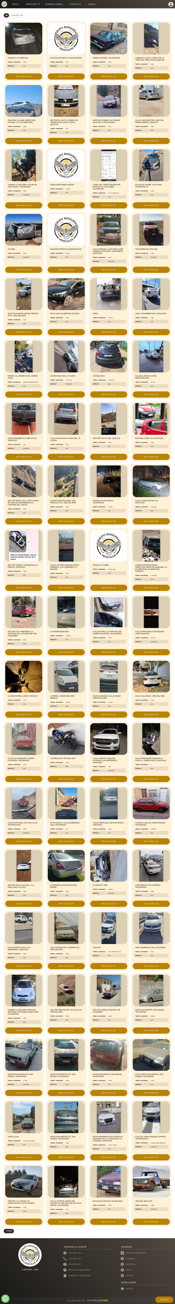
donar (92, 4)
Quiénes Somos (54, 4)
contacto (75, 4)
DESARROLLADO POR (76, 1301)
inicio (15, 4)
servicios (31, 4)
